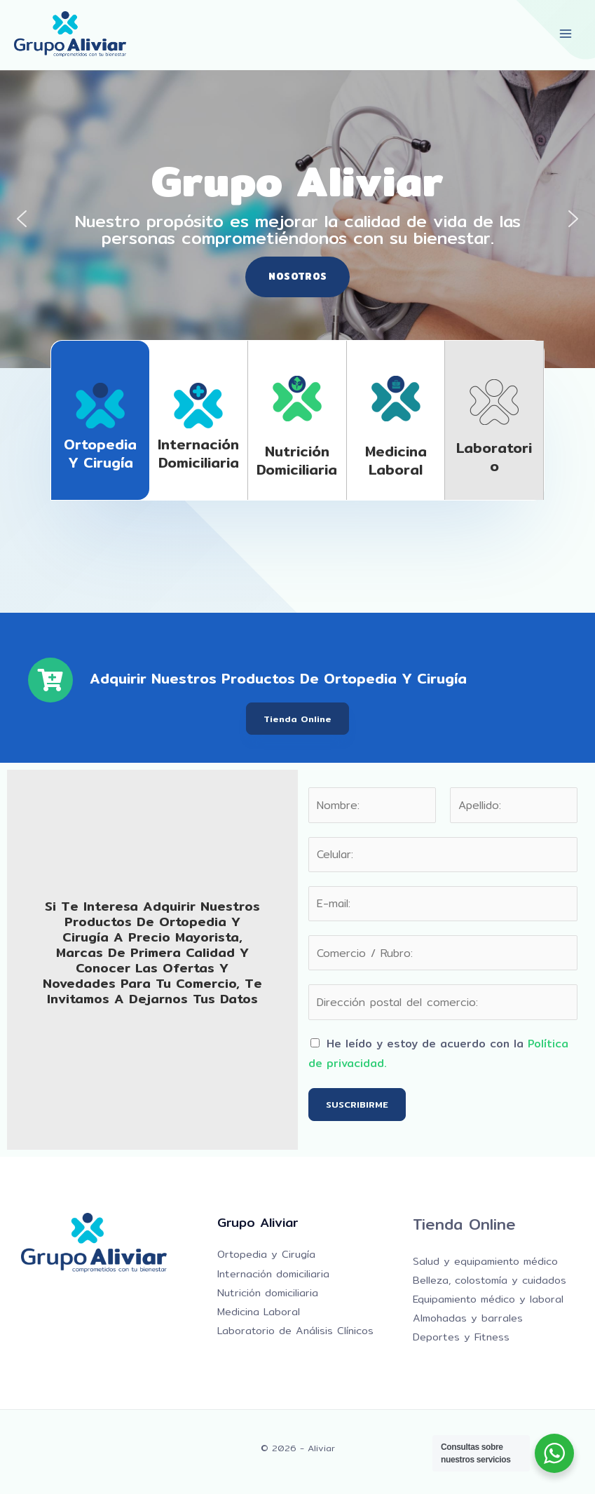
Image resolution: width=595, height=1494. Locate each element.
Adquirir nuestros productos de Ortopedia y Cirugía (278, 678)
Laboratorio (494, 457)
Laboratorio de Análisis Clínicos (295, 1330)
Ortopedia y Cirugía (100, 453)
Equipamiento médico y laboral (488, 1299)
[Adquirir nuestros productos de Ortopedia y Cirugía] (50, 680)
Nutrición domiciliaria (297, 460)
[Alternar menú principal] (566, 34)
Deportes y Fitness (461, 1337)
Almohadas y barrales (468, 1318)
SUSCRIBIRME (357, 1104)
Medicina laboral (396, 460)
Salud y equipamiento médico (485, 1261)
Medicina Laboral (258, 1311)
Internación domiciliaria (198, 453)
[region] (297, 219)
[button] (22, 219)
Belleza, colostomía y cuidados (489, 1280)
